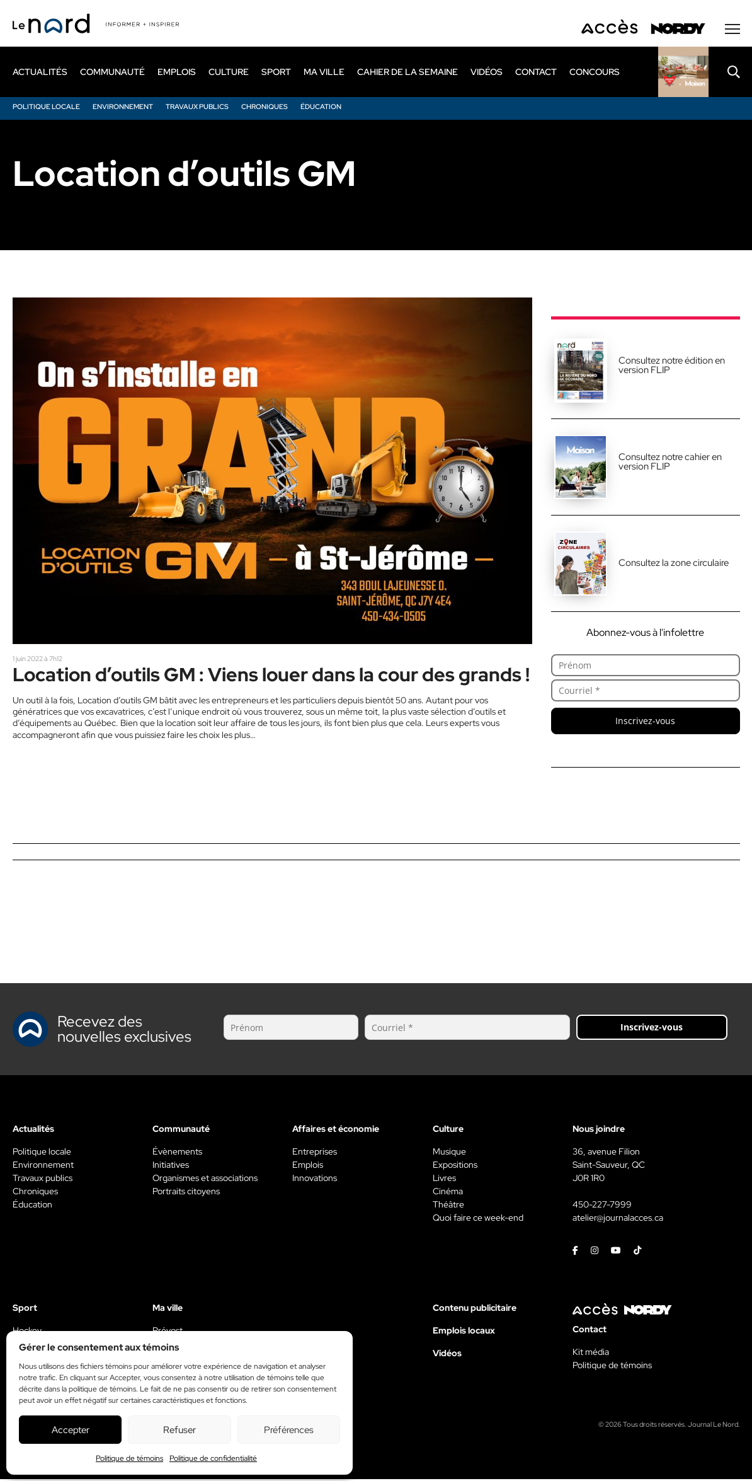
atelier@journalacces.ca (618, 1219)
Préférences (289, 1430)
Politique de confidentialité (213, 1458)
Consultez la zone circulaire (673, 564)
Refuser (179, 1430)
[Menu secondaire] (732, 31)
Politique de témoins (129, 1458)
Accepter (70, 1430)
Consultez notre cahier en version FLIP (670, 463)
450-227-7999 (602, 1206)
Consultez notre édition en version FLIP (671, 367)
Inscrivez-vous (645, 723)
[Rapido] (683, 74)
